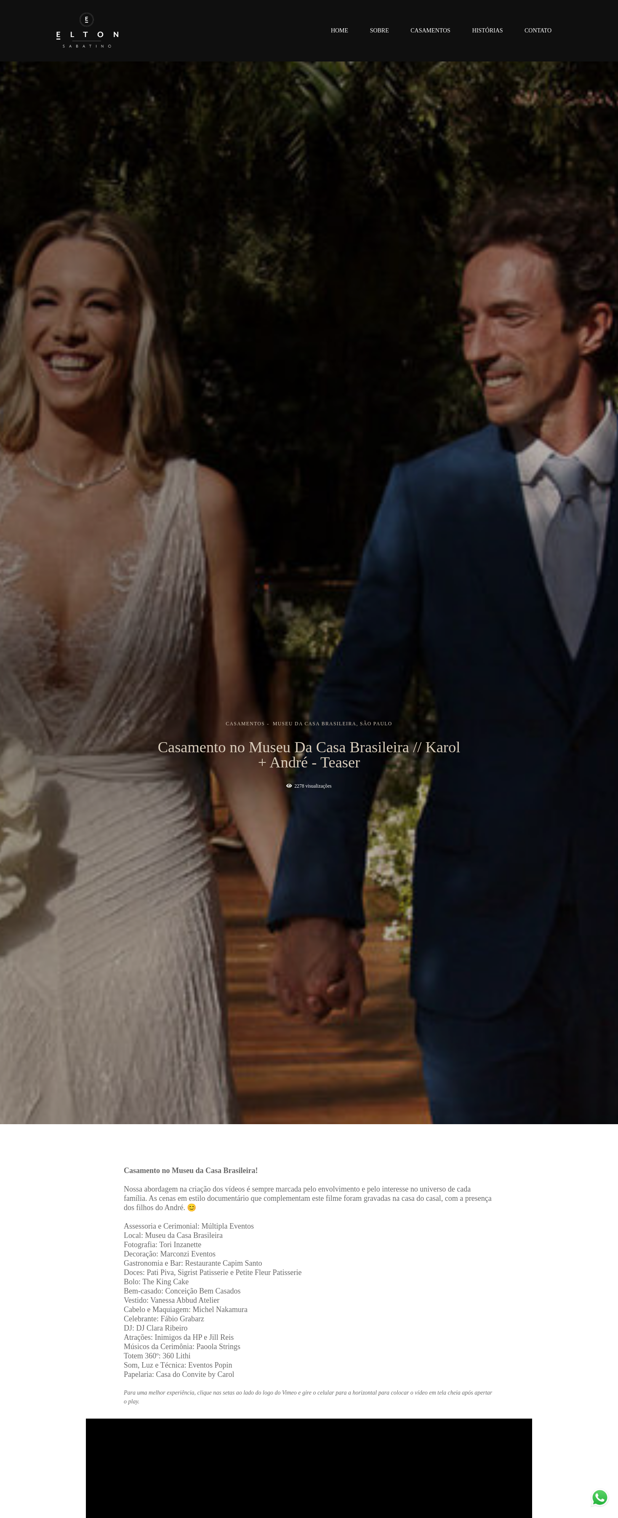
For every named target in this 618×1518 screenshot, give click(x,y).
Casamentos (430, 30)
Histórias (487, 30)
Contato (538, 30)
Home (339, 30)
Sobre (379, 30)
